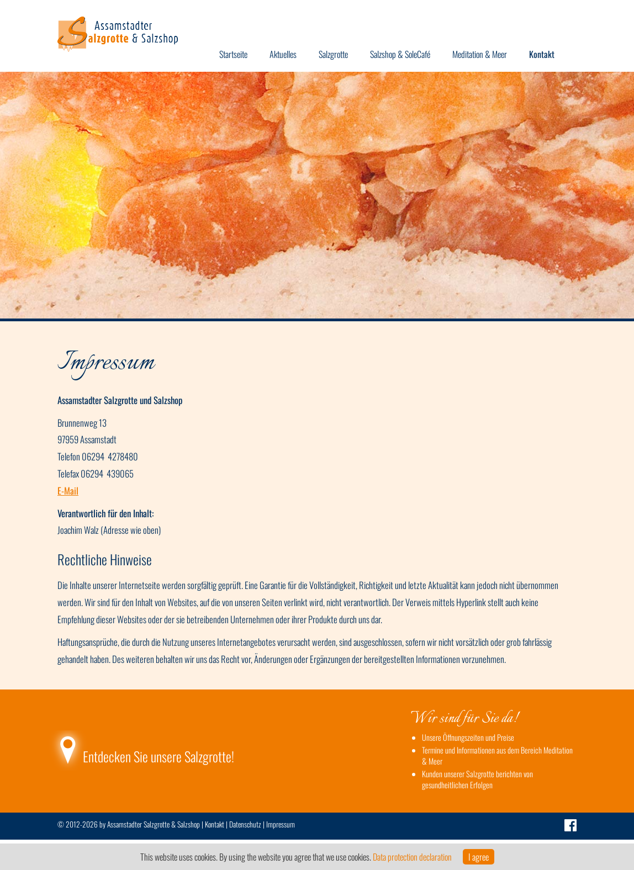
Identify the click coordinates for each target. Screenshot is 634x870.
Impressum (280, 824)
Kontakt (214, 824)
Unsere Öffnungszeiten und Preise (468, 737)
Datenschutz (245, 824)
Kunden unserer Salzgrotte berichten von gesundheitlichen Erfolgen (477, 779)
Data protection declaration (412, 856)
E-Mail (67, 490)
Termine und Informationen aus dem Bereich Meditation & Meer (497, 755)
